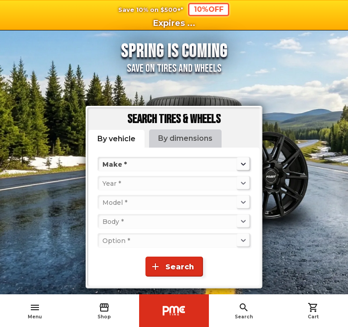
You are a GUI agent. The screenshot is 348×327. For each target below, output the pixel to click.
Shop (104, 311)
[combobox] (103, 164)
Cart (313, 311)
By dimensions (185, 138)
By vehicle (116, 138)
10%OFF (208, 9)
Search (244, 311)
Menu (35, 311)
